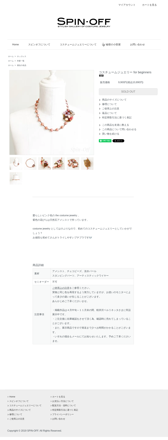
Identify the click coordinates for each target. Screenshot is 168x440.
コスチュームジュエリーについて (76, 44)
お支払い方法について (63, 401)
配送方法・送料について (64, 405)
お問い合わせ (135, 44)
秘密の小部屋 (111, 44)
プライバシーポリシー (63, 414)
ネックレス (21, 56)
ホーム (11, 56)
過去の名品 (21, 65)
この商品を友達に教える (115, 125)
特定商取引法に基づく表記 (117, 117)
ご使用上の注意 (110, 108)
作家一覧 (20, 61)
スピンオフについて (37, 44)
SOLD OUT (128, 91)
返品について (109, 113)
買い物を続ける (110, 133)
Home (13, 44)
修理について (109, 104)
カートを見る (147, 5)
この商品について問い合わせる (119, 129)
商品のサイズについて (114, 99)
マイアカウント (125, 5)
